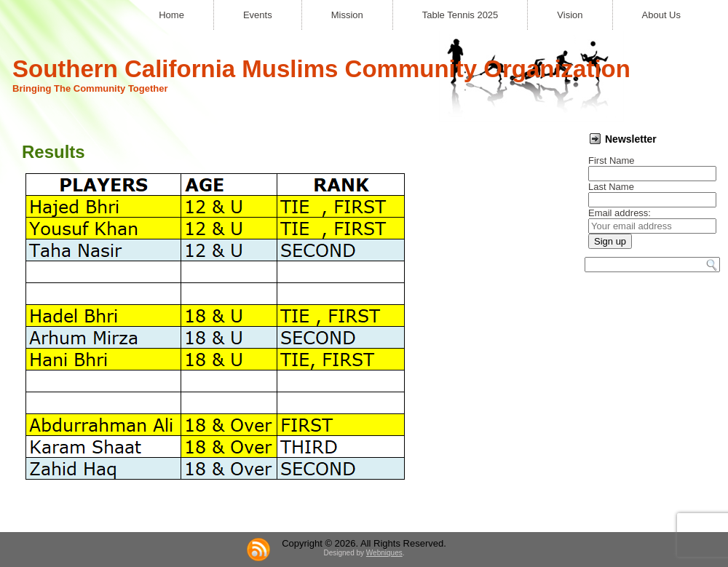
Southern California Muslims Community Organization (321, 68)
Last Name (611, 186)
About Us (661, 14)
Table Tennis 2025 (460, 14)
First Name (611, 160)
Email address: (619, 212)
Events (257, 14)
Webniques (384, 553)
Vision (569, 14)
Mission (347, 14)
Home (171, 14)
